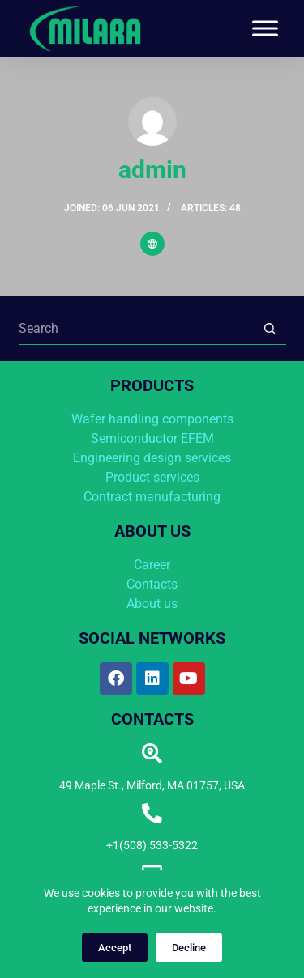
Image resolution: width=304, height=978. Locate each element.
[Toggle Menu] (265, 28)
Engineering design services (152, 458)
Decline (189, 948)
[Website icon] (152, 244)
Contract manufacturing (152, 496)
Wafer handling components (152, 419)
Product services (152, 477)
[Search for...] (136, 329)
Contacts (152, 584)
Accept (114, 948)
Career (152, 564)
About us (152, 603)
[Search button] (270, 329)
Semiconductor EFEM (152, 438)
